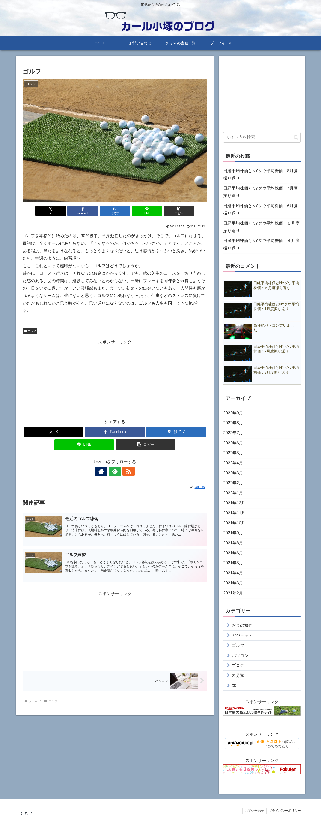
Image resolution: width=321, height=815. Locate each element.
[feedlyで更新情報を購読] (114, 471)
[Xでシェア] (53, 211)
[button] (177, 211)
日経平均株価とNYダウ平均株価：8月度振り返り (260, 174)
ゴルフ (30, 331)
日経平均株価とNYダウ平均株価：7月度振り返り (260, 192)
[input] (262, 137)
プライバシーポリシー (285, 810)
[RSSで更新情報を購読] (125, 471)
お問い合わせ (254, 810)
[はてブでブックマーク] (115, 211)
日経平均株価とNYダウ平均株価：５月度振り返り (261, 227)
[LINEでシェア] (145, 211)
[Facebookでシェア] (84, 211)
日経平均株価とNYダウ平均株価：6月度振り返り (260, 209)
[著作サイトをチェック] (104, 471)
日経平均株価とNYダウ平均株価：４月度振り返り (261, 244)
